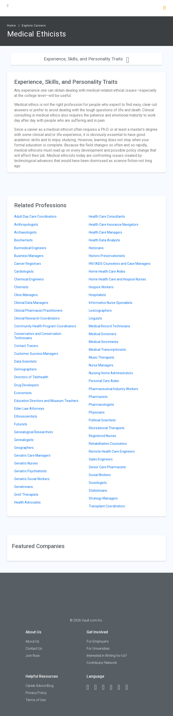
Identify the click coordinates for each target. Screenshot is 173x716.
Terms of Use (36, 700)
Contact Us (34, 648)
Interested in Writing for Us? (107, 655)
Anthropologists (26, 224)
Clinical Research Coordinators (37, 318)
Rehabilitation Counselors (108, 444)
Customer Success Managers (36, 354)
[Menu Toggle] (8, 5)
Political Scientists (102, 420)
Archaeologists (25, 232)
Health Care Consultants (107, 216)
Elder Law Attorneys (29, 408)
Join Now (33, 655)
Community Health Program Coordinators (45, 326)
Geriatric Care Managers (32, 455)
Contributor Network (102, 663)
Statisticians (98, 490)
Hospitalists (97, 295)
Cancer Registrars (27, 264)
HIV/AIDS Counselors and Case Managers (120, 264)
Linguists (95, 318)
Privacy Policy (36, 693)
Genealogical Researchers (33, 432)
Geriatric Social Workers (31, 479)
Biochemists (23, 240)
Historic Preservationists (107, 256)
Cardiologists (24, 271)
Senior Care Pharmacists (107, 467)
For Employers (98, 641)
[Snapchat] (129, 687)
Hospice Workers (101, 287)
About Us (32, 641)
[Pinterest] (121, 687)
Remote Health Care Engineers (112, 451)
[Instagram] (113, 687)
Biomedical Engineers (30, 248)
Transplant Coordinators (107, 506)
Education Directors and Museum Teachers (46, 401)
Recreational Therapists (106, 428)
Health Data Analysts (104, 240)
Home (11, 25)
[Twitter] (105, 687)
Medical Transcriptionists (107, 349)
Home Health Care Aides (107, 271)
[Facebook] (90, 687)
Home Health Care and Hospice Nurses (117, 279)
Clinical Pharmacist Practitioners (38, 310)
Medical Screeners (102, 334)
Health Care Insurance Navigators (113, 224)
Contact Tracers (26, 346)
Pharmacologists (101, 404)
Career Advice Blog (39, 686)
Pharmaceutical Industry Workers (113, 389)
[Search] (164, 8)
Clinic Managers (26, 295)
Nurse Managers (101, 365)
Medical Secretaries (103, 342)
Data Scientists (25, 361)
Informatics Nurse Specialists (110, 303)
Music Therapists (101, 357)
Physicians (97, 412)
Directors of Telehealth (31, 377)
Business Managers (29, 256)
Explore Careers (34, 25)
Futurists (20, 424)
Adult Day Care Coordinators (35, 216)
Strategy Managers (103, 498)
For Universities (98, 648)
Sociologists (98, 483)
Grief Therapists (26, 494)
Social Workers (100, 475)
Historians (96, 248)
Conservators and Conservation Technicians (37, 336)
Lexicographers (100, 310)
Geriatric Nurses (26, 463)
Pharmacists (98, 397)
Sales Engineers (101, 459)
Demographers (25, 369)
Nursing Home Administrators (111, 373)
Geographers (24, 448)
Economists (23, 393)
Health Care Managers (105, 232)
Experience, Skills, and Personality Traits (86, 59)
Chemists (21, 287)
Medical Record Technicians (109, 326)
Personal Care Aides (104, 381)
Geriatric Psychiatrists (30, 471)
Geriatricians (23, 487)
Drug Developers (26, 385)
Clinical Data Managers (31, 303)
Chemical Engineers (29, 279)
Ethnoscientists (25, 416)
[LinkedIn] (97, 687)
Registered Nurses (102, 436)
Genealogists (24, 440)
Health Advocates (27, 502)
